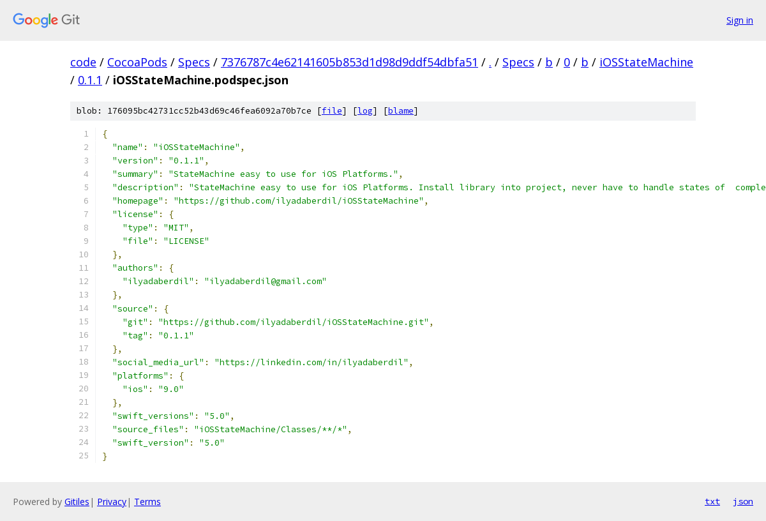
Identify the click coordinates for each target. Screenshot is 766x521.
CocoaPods (137, 62)
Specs (194, 62)
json (743, 501)
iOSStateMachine (646, 62)
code (83, 62)
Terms (147, 501)
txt (712, 501)
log (365, 110)
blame (401, 110)
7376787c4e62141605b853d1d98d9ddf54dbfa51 (349, 62)
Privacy (111, 501)
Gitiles (76, 501)
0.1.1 (90, 79)
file (332, 110)
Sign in (739, 20)
